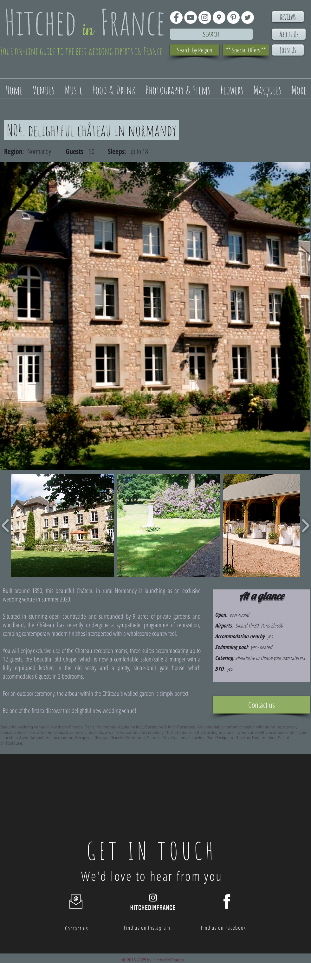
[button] (62, 525)
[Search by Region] (194, 50)
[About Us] (289, 34)
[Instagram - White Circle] (204, 17)
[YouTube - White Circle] (190, 17)
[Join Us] (288, 50)
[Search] (211, 34)
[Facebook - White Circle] (176, 17)
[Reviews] (288, 16)
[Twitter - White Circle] (247, 17)
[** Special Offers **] (246, 50)
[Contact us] (261, 705)
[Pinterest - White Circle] (233, 17)
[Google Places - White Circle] (219, 17)
